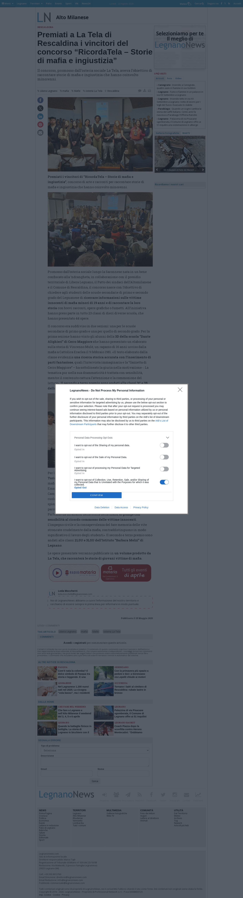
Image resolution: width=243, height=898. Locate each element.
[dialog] (121, 449)
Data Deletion (102, 507)
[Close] (181, 390)
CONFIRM (96, 495)
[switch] (164, 445)
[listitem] (121, 437)
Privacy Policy (140, 507)
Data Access (121, 507)
